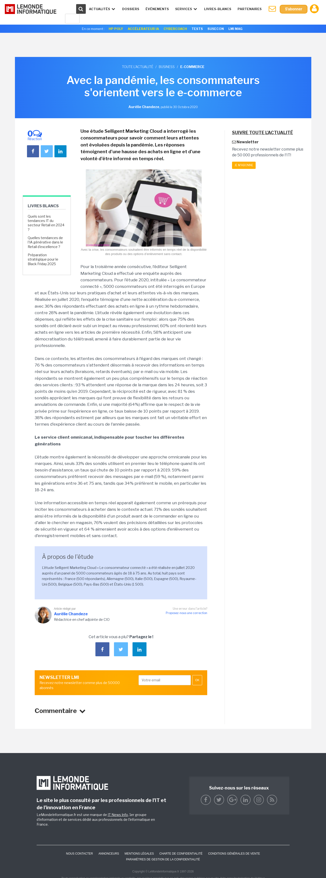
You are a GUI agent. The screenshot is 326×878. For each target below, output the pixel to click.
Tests (197, 29)
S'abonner (293, 9)
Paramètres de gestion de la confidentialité (163, 859)
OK (197, 680)
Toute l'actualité (137, 67)
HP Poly (116, 29)
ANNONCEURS (109, 853)
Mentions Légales (139, 853)
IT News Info (118, 815)
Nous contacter (79, 853)
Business (167, 67)
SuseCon (215, 29)
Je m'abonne (243, 165)
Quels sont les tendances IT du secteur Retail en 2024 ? (46, 223)
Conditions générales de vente (234, 853)
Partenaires (250, 9)
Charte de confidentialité (180, 853)
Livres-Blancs (217, 9)
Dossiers (130, 9)
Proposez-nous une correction (186, 613)
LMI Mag (235, 29)
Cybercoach (175, 29)
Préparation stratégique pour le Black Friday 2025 (43, 259)
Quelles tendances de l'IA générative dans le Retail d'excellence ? (45, 242)
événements (157, 9)
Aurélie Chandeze (71, 614)
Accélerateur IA (143, 29)
